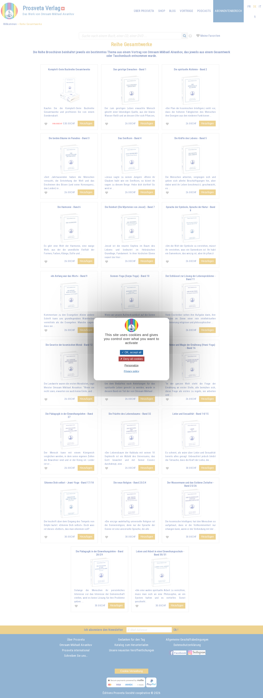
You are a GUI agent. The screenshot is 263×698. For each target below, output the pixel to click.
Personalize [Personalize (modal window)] (131, 365)
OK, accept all (131, 352)
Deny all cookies (131, 358)
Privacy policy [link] (131, 371)
